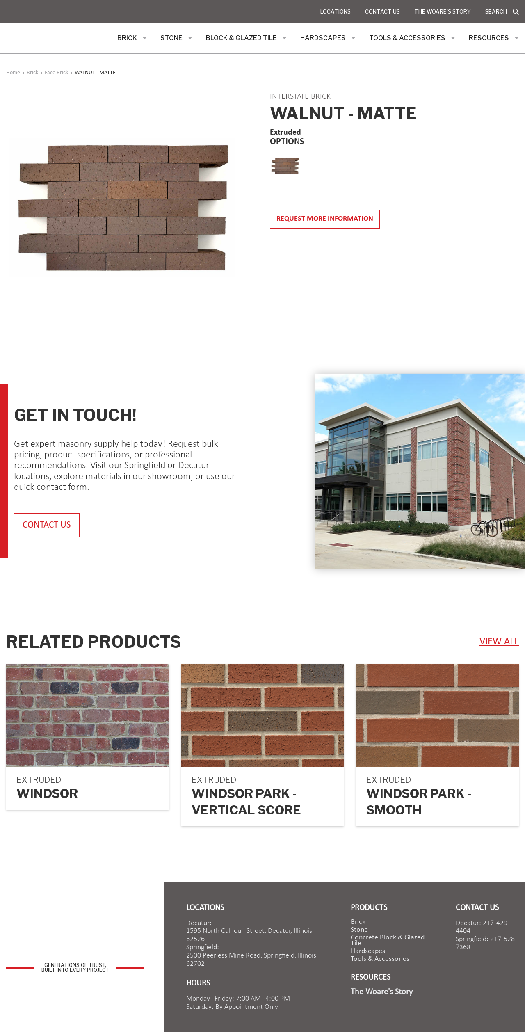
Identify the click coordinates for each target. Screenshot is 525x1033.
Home (13, 73)
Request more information (324, 219)
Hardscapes (368, 952)
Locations (335, 11)
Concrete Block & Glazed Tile (388, 941)
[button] (132, 38)
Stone (359, 930)
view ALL (499, 642)
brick (358, 923)
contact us (49, 525)
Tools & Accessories (380, 959)
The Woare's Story (442, 11)
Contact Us (382, 11)
